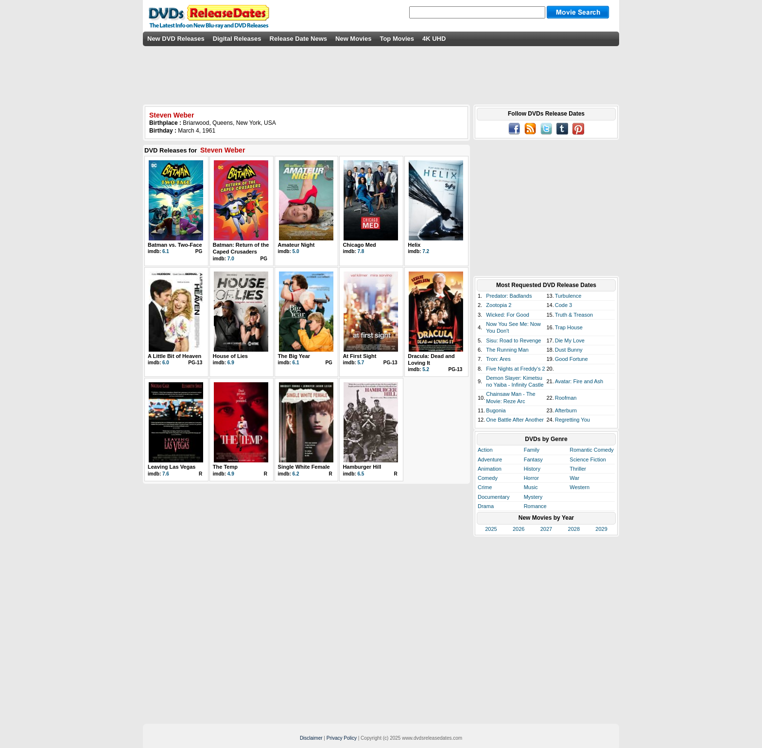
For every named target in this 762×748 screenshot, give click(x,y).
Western (579, 487)
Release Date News (299, 38)
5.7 (360, 362)
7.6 (165, 473)
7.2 (425, 251)
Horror (531, 478)
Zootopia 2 (498, 305)
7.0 (230, 258)
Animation (490, 469)
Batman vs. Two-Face (175, 245)
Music (531, 487)
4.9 (230, 473)
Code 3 (563, 305)
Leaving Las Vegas (171, 467)
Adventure (490, 459)
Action (485, 450)
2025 (491, 529)
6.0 (165, 362)
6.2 (296, 473)
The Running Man (507, 350)
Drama (486, 506)
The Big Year (294, 356)
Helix (414, 245)
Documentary (493, 497)
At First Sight (359, 356)
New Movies (353, 38)
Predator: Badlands (509, 296)
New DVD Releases (176, 38)
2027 (546, 529)
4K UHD (434, 38)
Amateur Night (296, 245)
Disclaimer (311, 738)
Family (531, 450)
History (532, 469)
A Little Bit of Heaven (174, 356)
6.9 (230, 362)
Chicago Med (359, 245)
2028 (574, 529)
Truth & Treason (574, 315)
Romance (535, 506)
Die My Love (570, 340)
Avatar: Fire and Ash (579, 381)
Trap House (569, 327)
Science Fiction (588, 459)
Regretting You (572, 420)
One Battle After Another (515, 420)
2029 (601, 529)
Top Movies (397, 38)
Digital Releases (237, 38)
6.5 (360, 473)
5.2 (425, 369)
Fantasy (533, 459)
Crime (485, 487)
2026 (518, 529)
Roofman (566, 398)
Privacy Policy (342, 738)
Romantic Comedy (591, 450)
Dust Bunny (569, 350)
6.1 (165, 251)
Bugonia (495, 410)
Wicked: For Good (507, 315)
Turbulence (568, 296)
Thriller (578, 469)
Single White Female (304, 467)
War (574, 478)
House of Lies (230, 356)
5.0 (296, 251)
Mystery (533, 497)
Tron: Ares (498, 359)
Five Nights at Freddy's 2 (515, 369)
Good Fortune (571, 359)
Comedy (488, 478)
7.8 (360, 251)
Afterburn (566, 410)
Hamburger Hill (362, 467)
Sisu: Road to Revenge (513, 340)
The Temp (225, 467)
